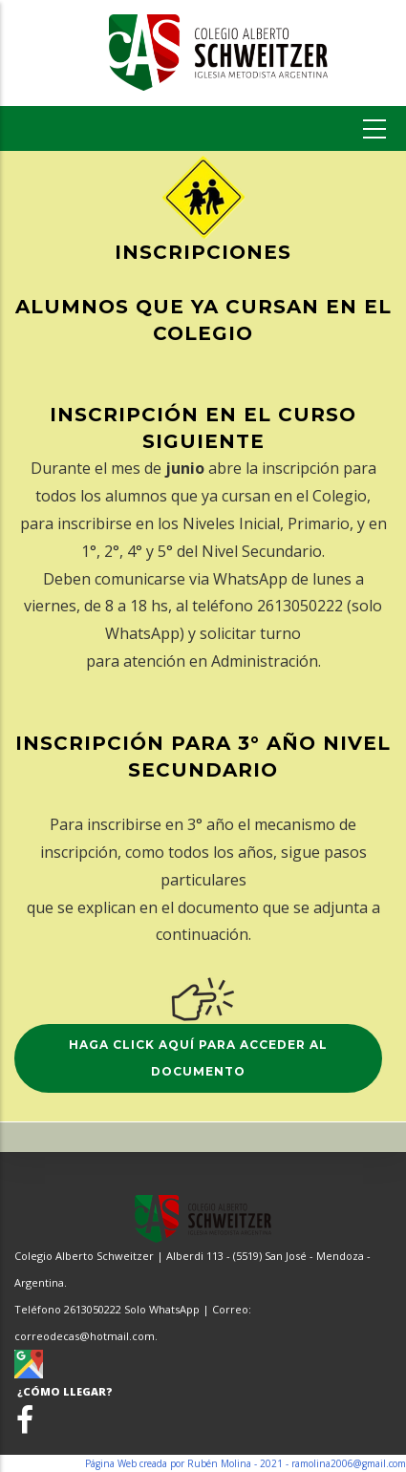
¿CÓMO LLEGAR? (63, 1391)
